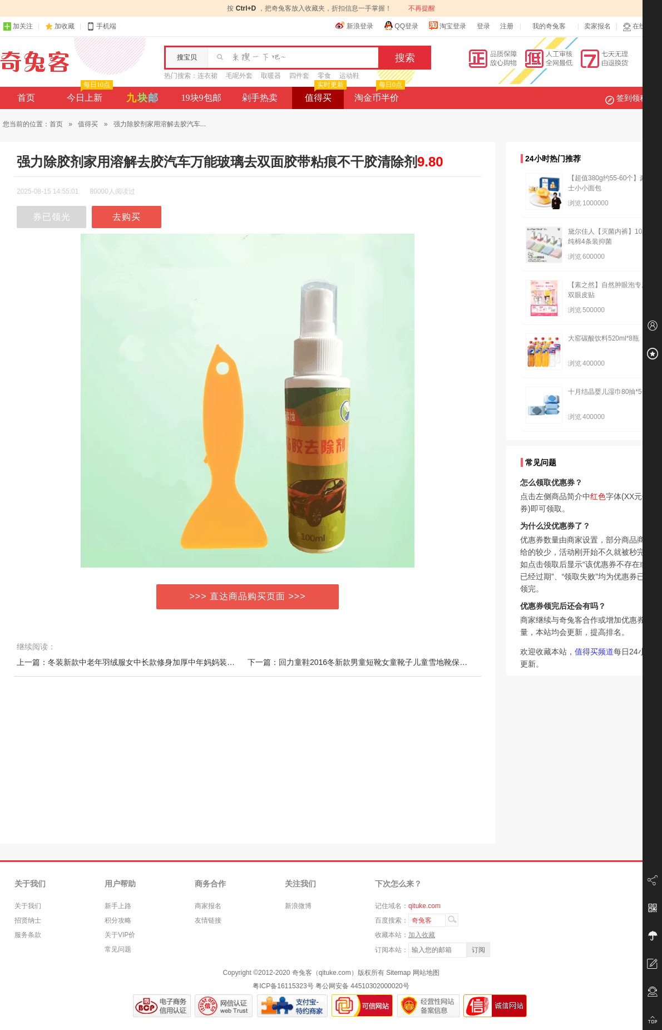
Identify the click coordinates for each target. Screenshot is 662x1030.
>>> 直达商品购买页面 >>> (248, 596)
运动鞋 (349, 76)
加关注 (18, 26)
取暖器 (271, 76)
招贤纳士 (27, 920)
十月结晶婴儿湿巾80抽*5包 (608, 392)
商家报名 (208, 906)
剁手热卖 (260, 97)
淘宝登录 (447, 25)
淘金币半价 (378, 94)
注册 (506, 26)
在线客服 (641, 26)
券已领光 (52, 216)
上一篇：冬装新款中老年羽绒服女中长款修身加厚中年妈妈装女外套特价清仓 (149, 662)
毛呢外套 (239, 76)
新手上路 (118, 906)
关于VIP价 (120, 935)
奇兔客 (35, 62)
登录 (483, 26)
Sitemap (398, 973)
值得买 (324, 94)
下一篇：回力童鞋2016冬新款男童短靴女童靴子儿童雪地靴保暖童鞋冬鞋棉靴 (381, 662)
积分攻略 (118, 920)
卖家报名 (597, 26)
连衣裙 (207, 76)
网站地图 (426, 973)
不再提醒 (421, 8)
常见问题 (118, 949)
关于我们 (27, 906)
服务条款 (27, 935)
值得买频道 (594, 651)
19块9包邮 (201, 97)
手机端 (101, 26)
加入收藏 (421, 935)
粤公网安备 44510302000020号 (362, 986)
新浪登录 (354, 25)
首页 (26, 97)
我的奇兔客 (549, 26)
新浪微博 (298, 906)
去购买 (126, 216)
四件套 (299, 76)
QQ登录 (400, 25)
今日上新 (89, 94)
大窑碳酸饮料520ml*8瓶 (603, 338)
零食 (324, 76)
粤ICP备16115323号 (283, 986)
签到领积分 (632, 98)
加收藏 (65, 26)
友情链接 (208, 920)
